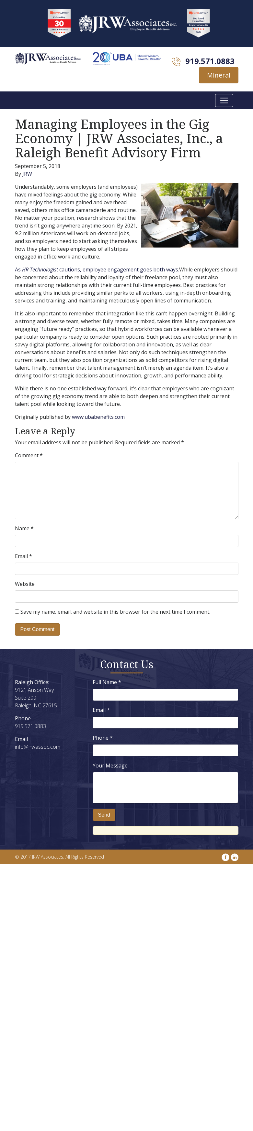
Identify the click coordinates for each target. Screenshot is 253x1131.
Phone (103, 737)
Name (24, 528)
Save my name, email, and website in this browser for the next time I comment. (115, 611)
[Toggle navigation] (224, 100)
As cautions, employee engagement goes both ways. (97, 269)
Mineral (218, 75)
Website (25, 583)
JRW (27, 173)
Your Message (110, 765)
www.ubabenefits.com (98, 416)
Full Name (107, 682)
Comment (29, 455)
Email (23, 556)
